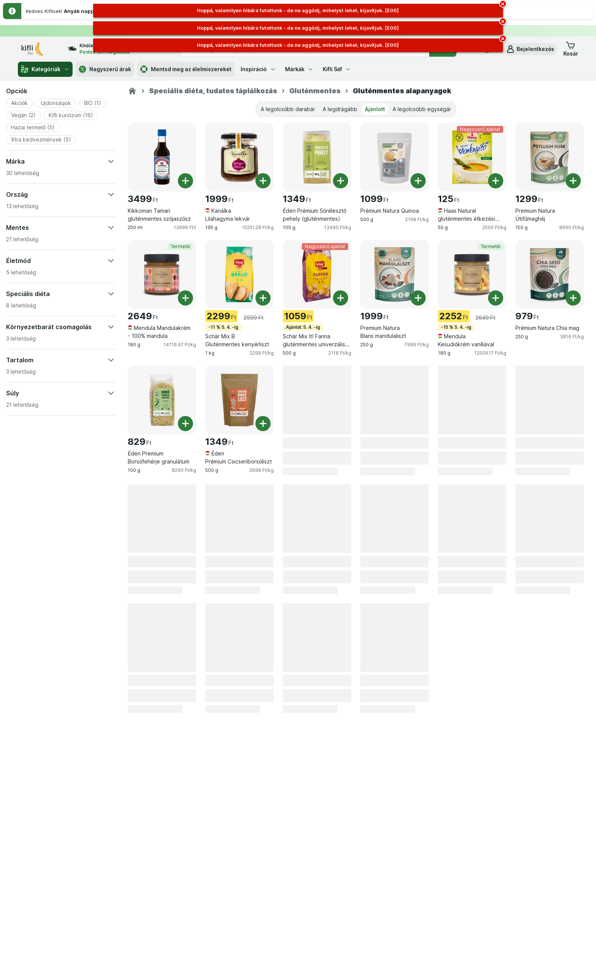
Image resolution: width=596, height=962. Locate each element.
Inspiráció (258, 69)
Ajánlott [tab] (375, 109)
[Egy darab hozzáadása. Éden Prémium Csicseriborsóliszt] (263, 423)
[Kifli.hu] (132, 91)
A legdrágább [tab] (340, 109)
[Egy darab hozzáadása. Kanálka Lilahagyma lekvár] (263, 180)
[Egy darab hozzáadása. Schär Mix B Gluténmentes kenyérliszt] (263, 298)
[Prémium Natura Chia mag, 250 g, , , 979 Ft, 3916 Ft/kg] (549, 274)
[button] (530, 49)
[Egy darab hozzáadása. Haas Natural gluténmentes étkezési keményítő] (495, 180)
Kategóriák (45, 69)
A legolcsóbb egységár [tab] (422, 109)
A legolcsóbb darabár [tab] (288, 109)
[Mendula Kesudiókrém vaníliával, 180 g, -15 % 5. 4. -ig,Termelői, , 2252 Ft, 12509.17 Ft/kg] (472, 274)
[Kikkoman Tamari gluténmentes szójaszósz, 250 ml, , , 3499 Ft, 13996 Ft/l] (162, 157)
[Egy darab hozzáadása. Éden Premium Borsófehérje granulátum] (185, 423)
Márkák (299, 69)
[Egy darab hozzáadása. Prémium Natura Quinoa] (418, 180)
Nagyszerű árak (105, 69)
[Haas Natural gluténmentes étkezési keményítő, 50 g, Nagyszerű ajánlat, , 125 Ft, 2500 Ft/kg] (472, 157)
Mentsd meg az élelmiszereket (185, 69)
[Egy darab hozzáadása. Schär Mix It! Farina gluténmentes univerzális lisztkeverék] (340, 298)
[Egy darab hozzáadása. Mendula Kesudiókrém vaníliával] (495, 298)
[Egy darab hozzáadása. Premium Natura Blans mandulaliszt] (418, 298)
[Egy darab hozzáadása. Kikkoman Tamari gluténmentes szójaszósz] (185, 180)
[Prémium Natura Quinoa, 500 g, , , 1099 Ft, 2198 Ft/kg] (394, 157)
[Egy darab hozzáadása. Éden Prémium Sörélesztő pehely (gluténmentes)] (340, 180)
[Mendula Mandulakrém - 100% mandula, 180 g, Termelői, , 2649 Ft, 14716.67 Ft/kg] (162, 274)
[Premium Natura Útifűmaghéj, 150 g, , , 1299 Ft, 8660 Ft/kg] (549, 157)
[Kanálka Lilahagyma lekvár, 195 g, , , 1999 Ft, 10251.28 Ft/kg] (239, 157)
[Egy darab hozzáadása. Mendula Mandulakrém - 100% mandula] (185, 298)
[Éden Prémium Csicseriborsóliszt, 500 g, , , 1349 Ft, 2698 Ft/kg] (239, 400)
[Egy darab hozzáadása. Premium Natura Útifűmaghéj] (573, 180)
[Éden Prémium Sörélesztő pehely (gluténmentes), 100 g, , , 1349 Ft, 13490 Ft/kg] (317, 157)
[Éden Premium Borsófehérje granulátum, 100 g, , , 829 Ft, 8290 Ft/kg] (162, 400)
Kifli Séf (337, 69)
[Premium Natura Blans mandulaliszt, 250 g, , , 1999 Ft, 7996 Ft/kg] (394, 274)
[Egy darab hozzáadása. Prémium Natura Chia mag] (573, 298)
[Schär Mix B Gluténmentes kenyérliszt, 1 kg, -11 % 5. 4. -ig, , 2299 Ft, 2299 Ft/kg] (239, 274)
